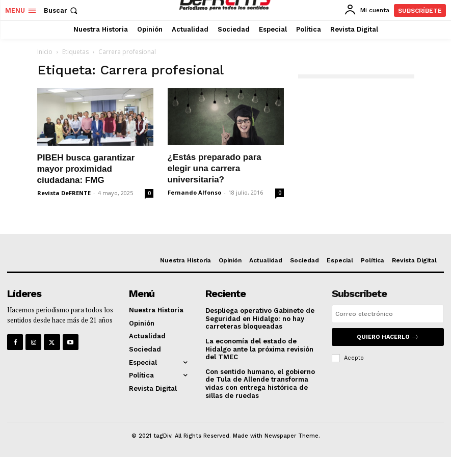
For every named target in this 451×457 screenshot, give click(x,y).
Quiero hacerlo (388, 337)
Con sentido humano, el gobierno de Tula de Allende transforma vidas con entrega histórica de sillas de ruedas (260, 383)
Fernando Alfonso (194, 192)
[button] (61, 10)
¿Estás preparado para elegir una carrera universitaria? (214, 168)
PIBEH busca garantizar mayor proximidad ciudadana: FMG (86, 169)
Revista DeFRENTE (64, 193)
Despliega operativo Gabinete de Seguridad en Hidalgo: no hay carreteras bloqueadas (259, 318)
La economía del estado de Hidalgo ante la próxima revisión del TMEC (259, 349)
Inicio (44, 51)
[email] (388, 314)
